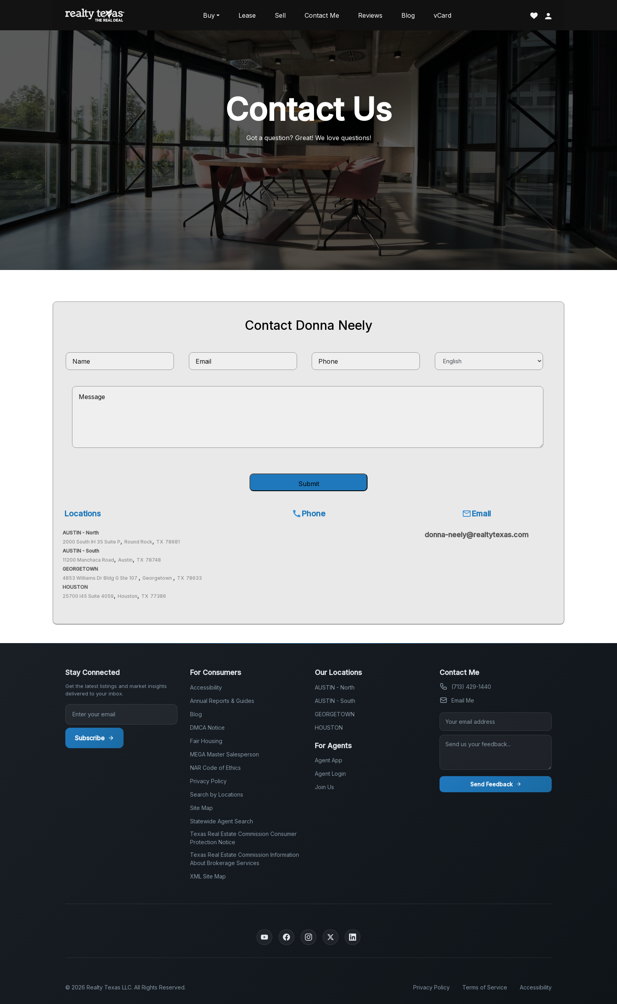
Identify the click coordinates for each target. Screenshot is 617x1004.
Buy (209, 15)
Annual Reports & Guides (222, 700)
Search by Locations (216, 794)
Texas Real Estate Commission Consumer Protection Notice (243, 837)
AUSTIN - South (335, 700)
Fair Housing (206, 741)
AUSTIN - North (335, 687)
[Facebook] (286, 937)
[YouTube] (264, 937)
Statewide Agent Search (221, 821)
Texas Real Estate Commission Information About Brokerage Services (244, 858)
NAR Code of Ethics (215, 767)
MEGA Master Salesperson (224, 754)
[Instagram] (308, 937)
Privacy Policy (208, 781)
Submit (308, 484)
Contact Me (322, 15)
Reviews (370, 15)
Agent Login (330, 773)
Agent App (328, 760)
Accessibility (206, 687)
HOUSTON (329, 727)
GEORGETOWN (335, 714)
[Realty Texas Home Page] (94, 15)
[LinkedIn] (352, 937)
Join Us (324, 787)
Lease (247, 15)
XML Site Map (208, 876)
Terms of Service (484, 987)
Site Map (201, 807)
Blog (408, 15)
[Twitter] (330, 937)
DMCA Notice (207, 727)
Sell (280, 15)
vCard (442, 15)
